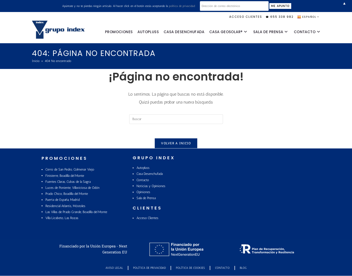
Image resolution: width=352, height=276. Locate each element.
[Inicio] (35, 61)
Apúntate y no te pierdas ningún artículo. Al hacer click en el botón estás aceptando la (134, 6)
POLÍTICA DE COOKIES (190, 268)
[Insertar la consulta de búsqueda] (176, 119)
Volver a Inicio (176, 143)
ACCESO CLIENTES (245, 17)
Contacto (222, 268)
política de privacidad (187, 6)
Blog (243, 268)
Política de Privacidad (149, 268)
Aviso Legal (114, 268)
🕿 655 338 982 (280, 17)
